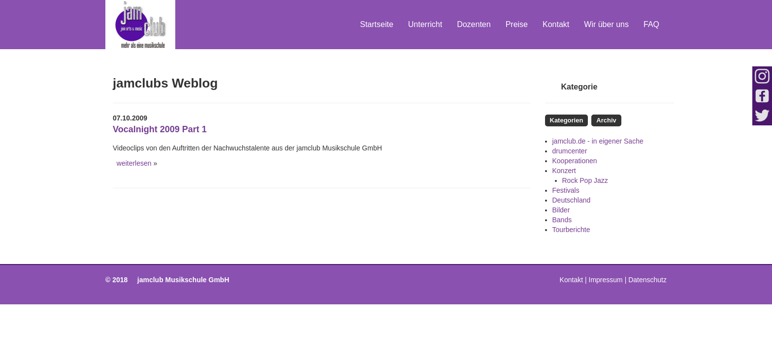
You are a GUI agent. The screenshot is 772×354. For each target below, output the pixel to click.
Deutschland (571, 200)
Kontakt (556, 24)
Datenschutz (647, 280)
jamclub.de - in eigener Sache (597, 141)
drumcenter (569, 151)
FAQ (651, 24)
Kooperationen (574, 161)
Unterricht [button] (425, 24)
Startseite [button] (376, 24)
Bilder (561, 210)
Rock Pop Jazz (585, 180)
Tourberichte (571, 230)
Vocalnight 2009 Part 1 (160, 129)
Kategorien (566, 120)
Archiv (606, 120)
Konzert (564, 171)
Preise (517, 24)
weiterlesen (132, 163)
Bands (562, 220)
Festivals (565, 190)
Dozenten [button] (474, 24)
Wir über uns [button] (606, 24)
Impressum (606, 280)
